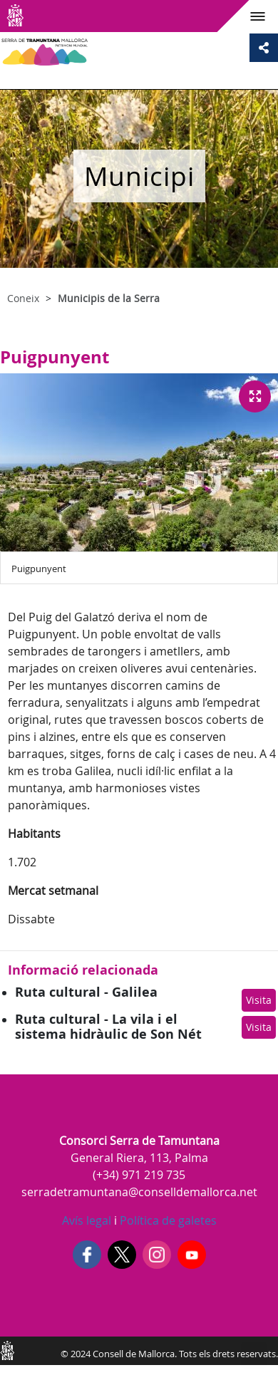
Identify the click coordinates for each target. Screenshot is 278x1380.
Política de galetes (167, 1220)
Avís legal (86, 1220)
